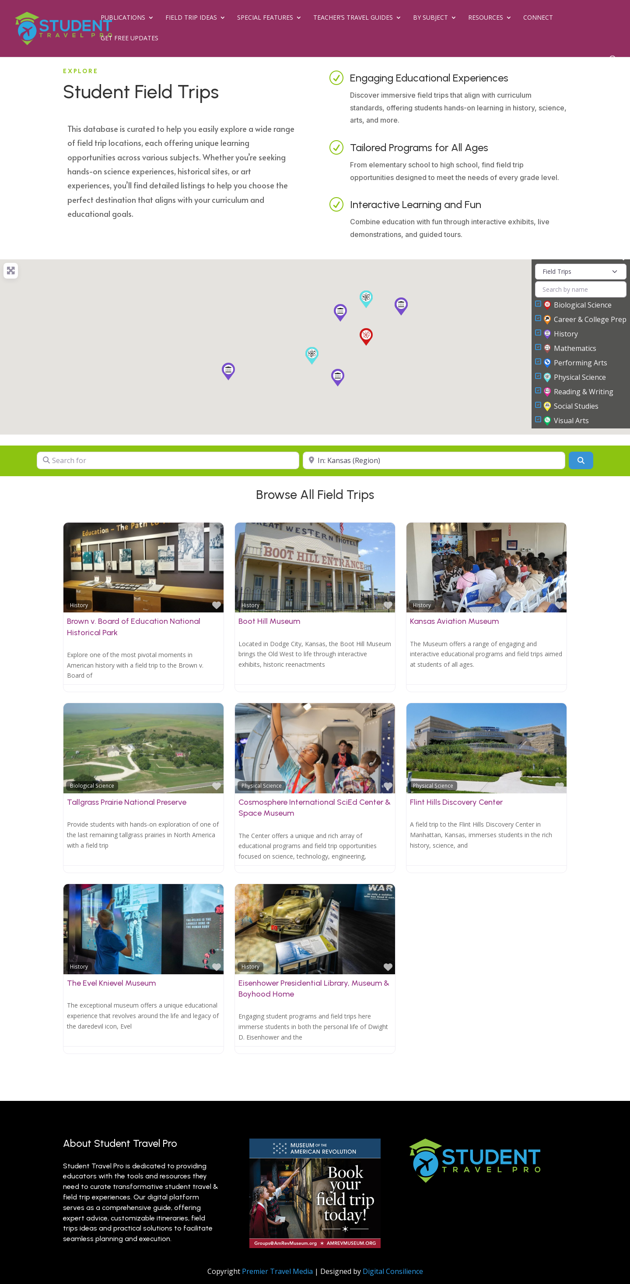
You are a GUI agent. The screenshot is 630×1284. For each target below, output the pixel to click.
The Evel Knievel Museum (111, 983)
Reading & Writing (578, 392)
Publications (123, 17)
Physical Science (575, 377)
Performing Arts (575, 363)
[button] (312, 355)
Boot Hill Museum (269, 621)
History (561, 334)
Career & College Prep (585, 320)
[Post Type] (580, 272)
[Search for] (168, 460)
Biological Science (578, 305)
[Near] (434, 460)
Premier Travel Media (277, 1271)
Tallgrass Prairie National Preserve (126, 802)
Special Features (265, 17)
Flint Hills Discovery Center (456, 802)
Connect (538, 17)
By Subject (430, 17)
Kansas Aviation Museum (454, 621)
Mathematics (570, 348)
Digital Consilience (393, 1271)
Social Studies (571, 406)
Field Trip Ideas (191, 17)
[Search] (581, 460)
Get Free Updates (129, 38)
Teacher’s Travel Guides (353, 17)
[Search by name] (580, 289)
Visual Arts (566, 421)
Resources (485, 17)
